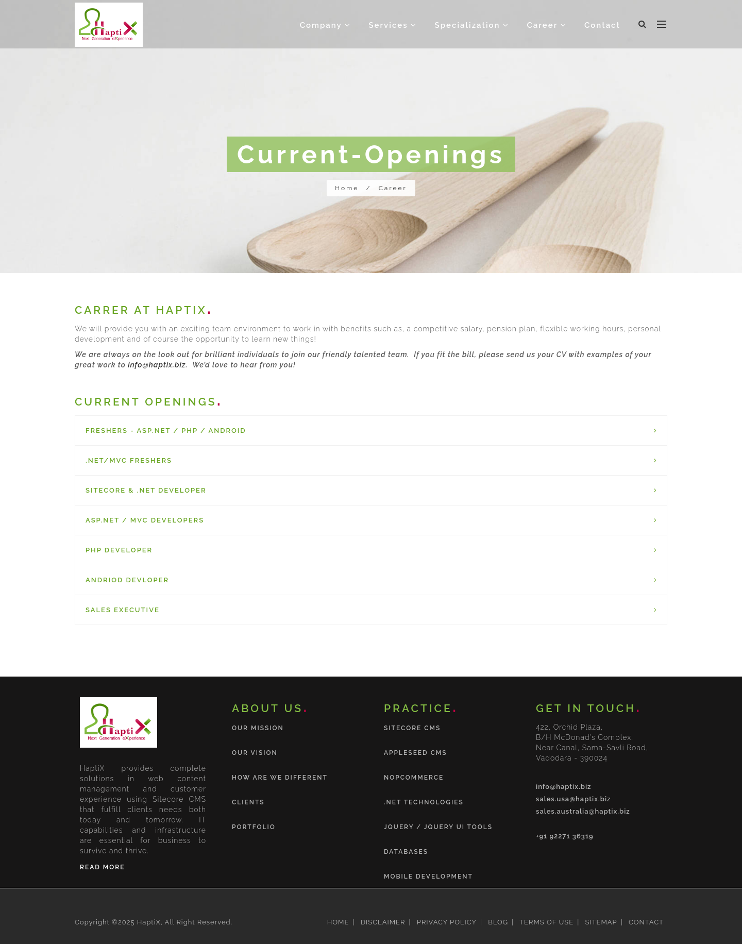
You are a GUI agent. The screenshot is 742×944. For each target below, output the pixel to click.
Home (347, 188)
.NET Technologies (424, 802)
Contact (602, 25)
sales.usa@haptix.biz (573, 799)
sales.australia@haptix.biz (583, 811)
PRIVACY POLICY (445, 922)
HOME (338, 922)
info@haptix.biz (156, 365)
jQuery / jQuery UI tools (438, 827)
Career (547, 25)
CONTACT (645, 922)
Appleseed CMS (415, 752)
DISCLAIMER (381, 922)
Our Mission (258, 728)
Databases (406, 851)
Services (392, 25)
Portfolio (254, 827)
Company (325, 25)
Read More (102, 867)
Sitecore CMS (412, 728)
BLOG (497, 922)
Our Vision (255, 752)
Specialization (472, 25)
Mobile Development (428, 876)
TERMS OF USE (545, 922)
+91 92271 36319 (565, 836)
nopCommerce (414, 777)
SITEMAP (600, 922)
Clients (248, 802)
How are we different (280, 777)
